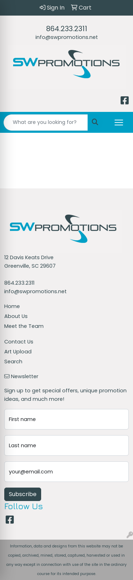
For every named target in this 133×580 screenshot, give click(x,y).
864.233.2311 (66, 29)
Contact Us (18, 341)
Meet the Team (24, 326)
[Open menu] (119, 122)
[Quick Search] (46, 122)
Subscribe (23, 494)
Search (13, 361)
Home (12, 306)
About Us (16, 316)
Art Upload (18, 351)
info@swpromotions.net (66, 37)
